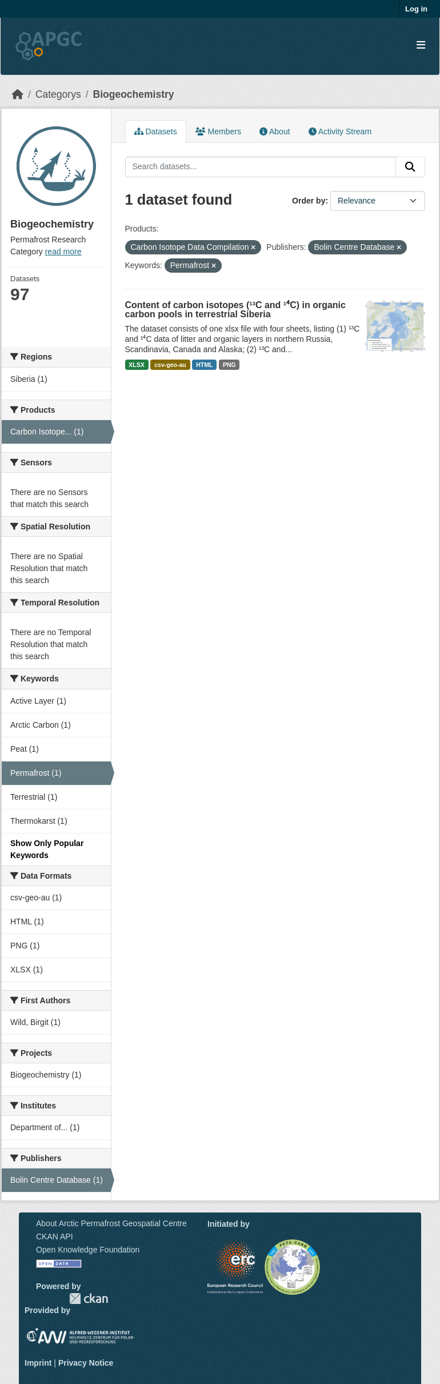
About (274, 131)
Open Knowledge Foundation (87, 1249)
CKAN (88, 1299)
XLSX (136, 364)
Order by (308, 200)
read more (63, 251)
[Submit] (410, 167)
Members (218, 131)
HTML (204, 364)
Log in (416, 9)
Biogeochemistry (133, 94)
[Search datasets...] (261, 167)
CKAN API (54, 1236)
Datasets (155, 131)
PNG (229, 364)
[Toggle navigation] (421, 45)
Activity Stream (340, 131)
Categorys (58, 94)
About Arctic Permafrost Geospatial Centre (111, 1223)
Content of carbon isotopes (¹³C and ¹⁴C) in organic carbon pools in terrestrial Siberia (235, 309)
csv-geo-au (170, 364)
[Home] (17, 94)
